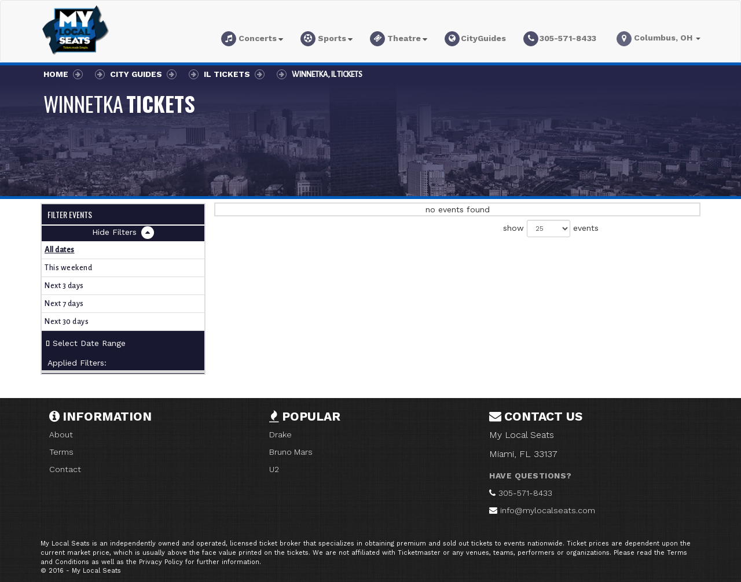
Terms (61, 451)
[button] (252, 40)
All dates (60, 250)
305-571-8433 (525, 493)
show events (551, 228)
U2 (274, 469)
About (61, 434)
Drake (280, 434)
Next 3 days (64, 286)
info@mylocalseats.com (547, 510)
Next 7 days (64, 304)
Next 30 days (67, 322)
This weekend (68, 268)
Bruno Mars (291, 451)
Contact (65, 469)
